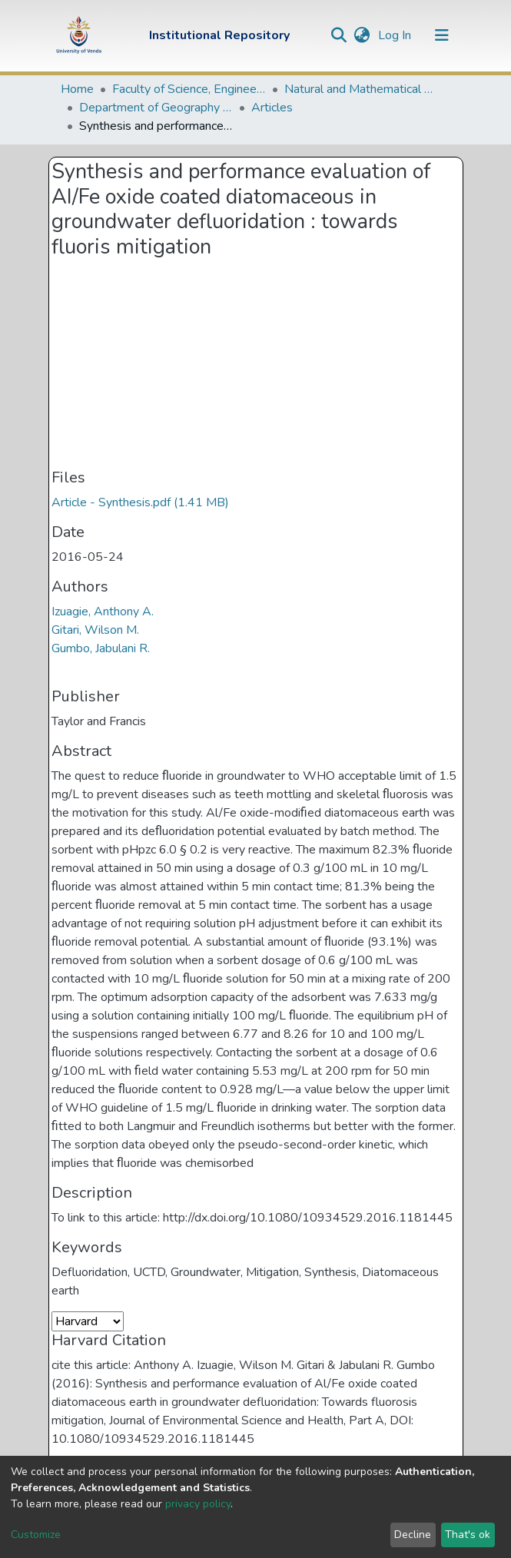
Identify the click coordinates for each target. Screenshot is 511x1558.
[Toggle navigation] (441, 35)
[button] (362, 35)
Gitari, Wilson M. (95, 630)
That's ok (467, 1534)
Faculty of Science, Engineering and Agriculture (189, 89)
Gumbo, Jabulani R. (100, 648)
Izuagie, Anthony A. (102, 611)
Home (77, 89)
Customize (36, 1534)
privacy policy (198, 1504)
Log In (396, 35)
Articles (272, 107)
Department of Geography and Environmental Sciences (156, 107)
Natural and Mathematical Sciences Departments (361, 89)
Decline (412, 1534)
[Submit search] (339, 35)
